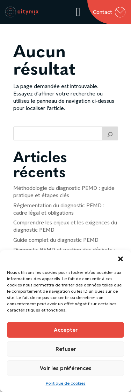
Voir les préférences (66, 368)
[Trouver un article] (110, 133)
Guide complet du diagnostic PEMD (56, 240)
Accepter (66, 329)
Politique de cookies (66, 383)
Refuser (66, 349)
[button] (120, 258)
